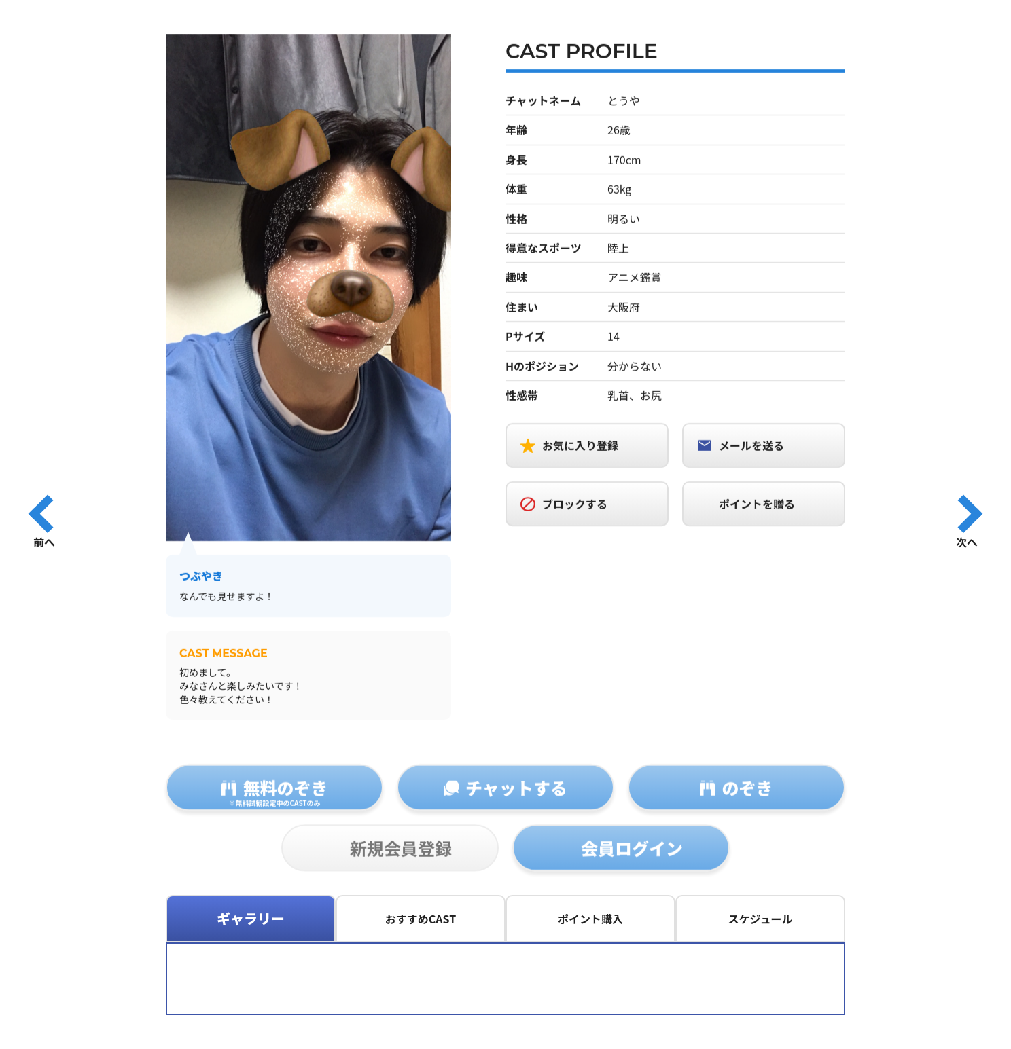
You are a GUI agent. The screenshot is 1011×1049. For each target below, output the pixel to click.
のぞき (747, 799)
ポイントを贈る (757, 505)
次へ (967, 541)
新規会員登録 (401, 859)
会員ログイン (632, 859)
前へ (44, 541)
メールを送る (751, 447)
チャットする (516, 799)
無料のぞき (274, 803)
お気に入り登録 (580, 447)
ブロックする (574, 505)
